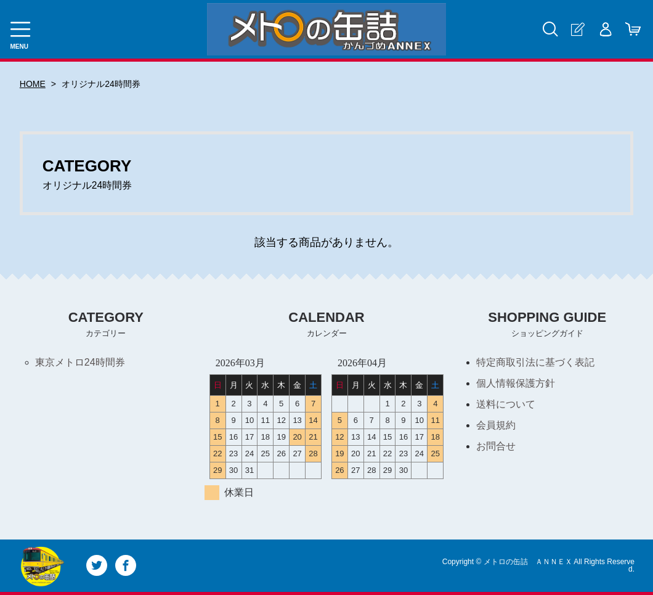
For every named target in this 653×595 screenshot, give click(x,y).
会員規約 (496, 425)
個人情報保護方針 (515, 383)
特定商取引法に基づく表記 (535, 362)
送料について (505, 404)
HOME (33, 84)
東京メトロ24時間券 (80, 362)
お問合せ (496, 446)
